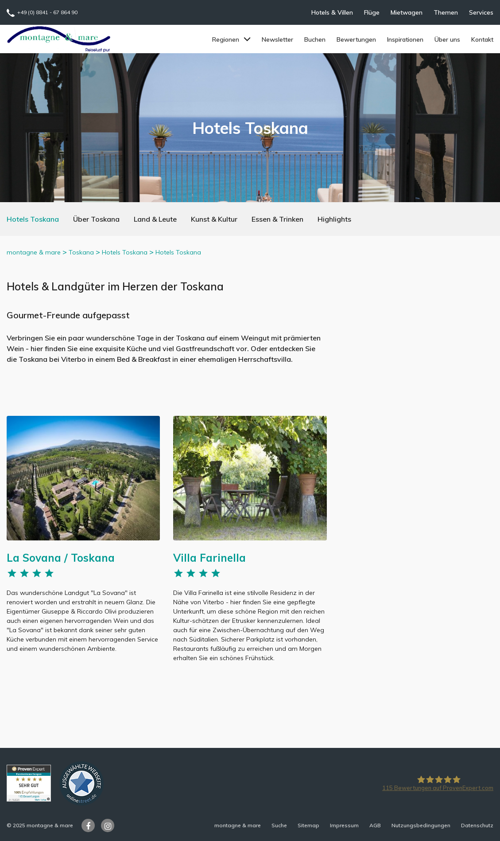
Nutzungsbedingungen (420, 825)
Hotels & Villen (332, 12)
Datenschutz (477, 825)
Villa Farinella (209, 557)
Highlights (334, 219)
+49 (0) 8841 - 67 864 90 (47, 12)
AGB (375, 825)
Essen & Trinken (277, 219)
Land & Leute (155, 219)
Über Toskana (96, 219)
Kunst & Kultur (214, 219)
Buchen (315, 39)
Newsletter (277, 39)
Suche (279, 825)
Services (481, 12)
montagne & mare (34, 252)
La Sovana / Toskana (61, 557)
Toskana (81, 252)
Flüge (372, 12)
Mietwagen (406, 12)
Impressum (344, 825)
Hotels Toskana (33, 219)
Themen (446, 12)
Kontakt (482, 39)
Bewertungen (356, 39)
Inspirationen (405, 39)
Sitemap (308, 825)
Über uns (447, 39)
